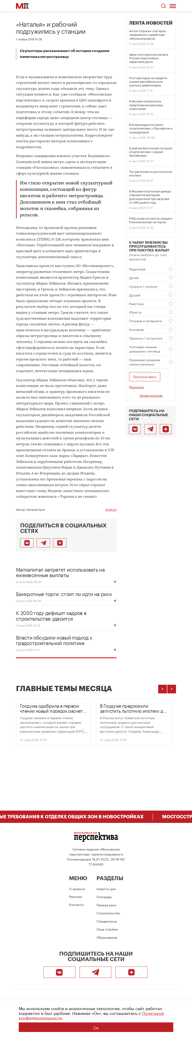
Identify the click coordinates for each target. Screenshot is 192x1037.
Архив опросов (150, 395)
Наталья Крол (35, 509)
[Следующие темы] (171, 689)
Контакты (76, 904)
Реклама (75, 896)
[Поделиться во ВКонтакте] (27, 542)
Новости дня (105, 888)
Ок (96, 1027)
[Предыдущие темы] (162, 689)
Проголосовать (144, 376)
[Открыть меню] (173, 6)
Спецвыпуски (106, 920)
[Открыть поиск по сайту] (163, 6)
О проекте (77, 888)
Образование (106, 937)
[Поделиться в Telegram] (43, 542)
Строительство (108, 912)
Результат (136, 387)
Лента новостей (151, 23)
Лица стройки (107, 928)
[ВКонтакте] (135, 429)
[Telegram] (150, 429)
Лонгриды (104, 896)
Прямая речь (106, 904)
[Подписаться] (60, 542)
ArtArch (111, 509)
